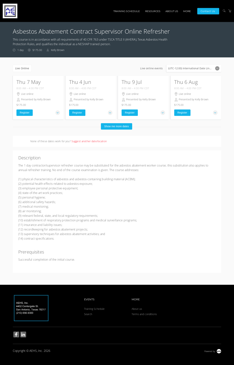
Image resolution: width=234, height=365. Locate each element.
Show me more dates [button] (116, 126)
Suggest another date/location (89, 141)
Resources (152, 11)
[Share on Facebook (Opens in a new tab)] (16, 335)
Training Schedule (126, 11)
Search (88, 314)
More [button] (187, 11)
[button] (57, 112)
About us (171, 11)
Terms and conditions (144, 314)
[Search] (224, 11)
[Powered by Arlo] (212, 350)
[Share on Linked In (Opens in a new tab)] (23, 335)
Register (24, 112)
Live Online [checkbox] (22, 68)
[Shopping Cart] (229, 11)
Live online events (193, 68)
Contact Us (208, 11)
